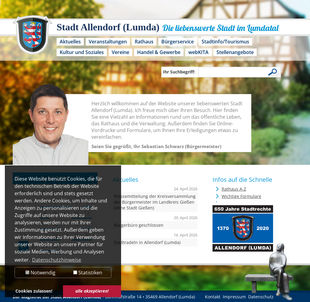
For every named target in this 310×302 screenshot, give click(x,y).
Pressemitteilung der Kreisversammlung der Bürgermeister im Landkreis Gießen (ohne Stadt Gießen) (155, 202)
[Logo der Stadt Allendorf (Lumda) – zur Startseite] (32, 38)
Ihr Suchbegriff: (179, 72)
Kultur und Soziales (82, 52)
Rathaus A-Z (234, 189)
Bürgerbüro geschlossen (138, 225)
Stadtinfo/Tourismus (225, 41)
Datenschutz (261, 297)
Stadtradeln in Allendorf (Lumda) (147, 242)
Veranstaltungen (108, 41)
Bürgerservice (177, 41)
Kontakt (212, 297)
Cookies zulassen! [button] (33, 291)
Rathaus (144, 41)
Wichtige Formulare (241, 196)
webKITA (198, 52)
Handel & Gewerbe (158, 52)
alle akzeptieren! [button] (92, 291)
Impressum (234, 297)
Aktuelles (70, 41)
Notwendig (40, 272)
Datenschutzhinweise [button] (56, 259)
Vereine (120, 52)
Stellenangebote (235, 52)
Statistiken (87, 272)
